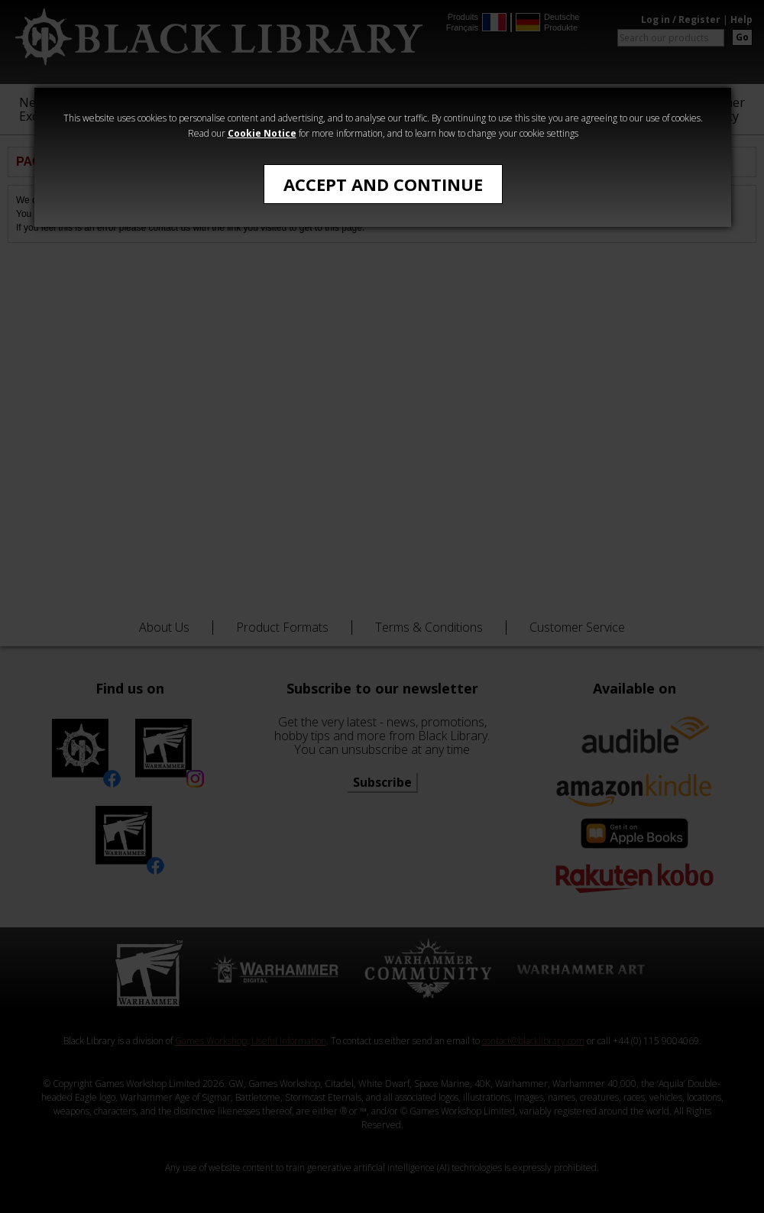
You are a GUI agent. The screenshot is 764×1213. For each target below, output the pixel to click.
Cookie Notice (262, 133)
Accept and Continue (383, 184)
